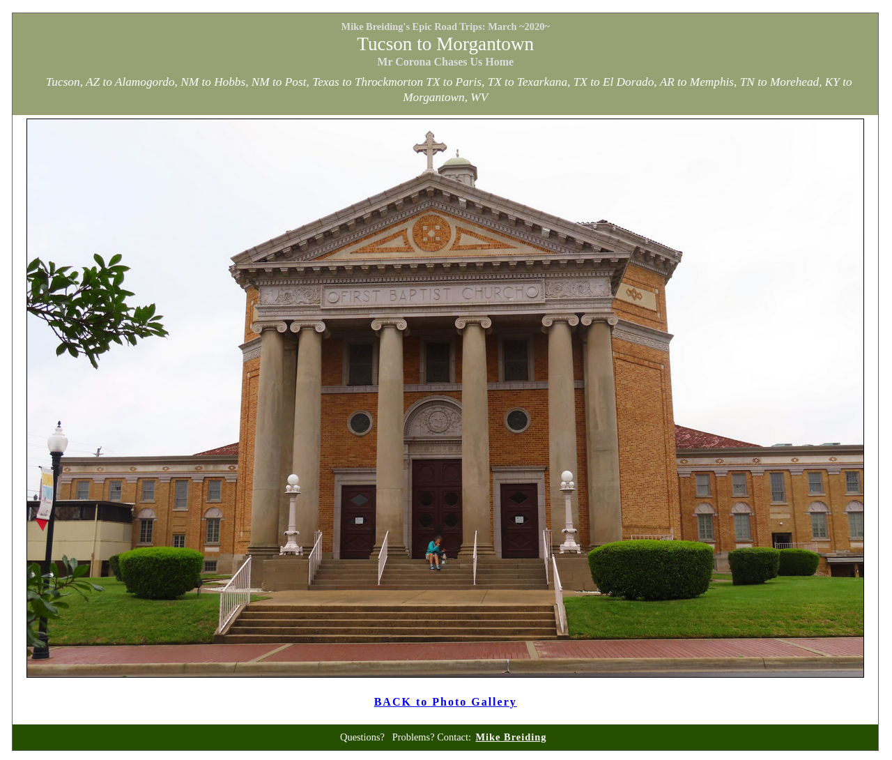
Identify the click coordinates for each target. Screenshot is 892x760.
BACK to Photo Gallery (445, 702)
